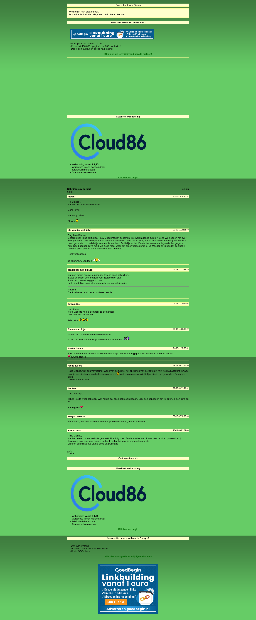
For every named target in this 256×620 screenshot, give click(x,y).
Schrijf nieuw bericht (79, 189)
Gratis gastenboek (128, 458)
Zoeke (185, 189)
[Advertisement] (128, 86)
